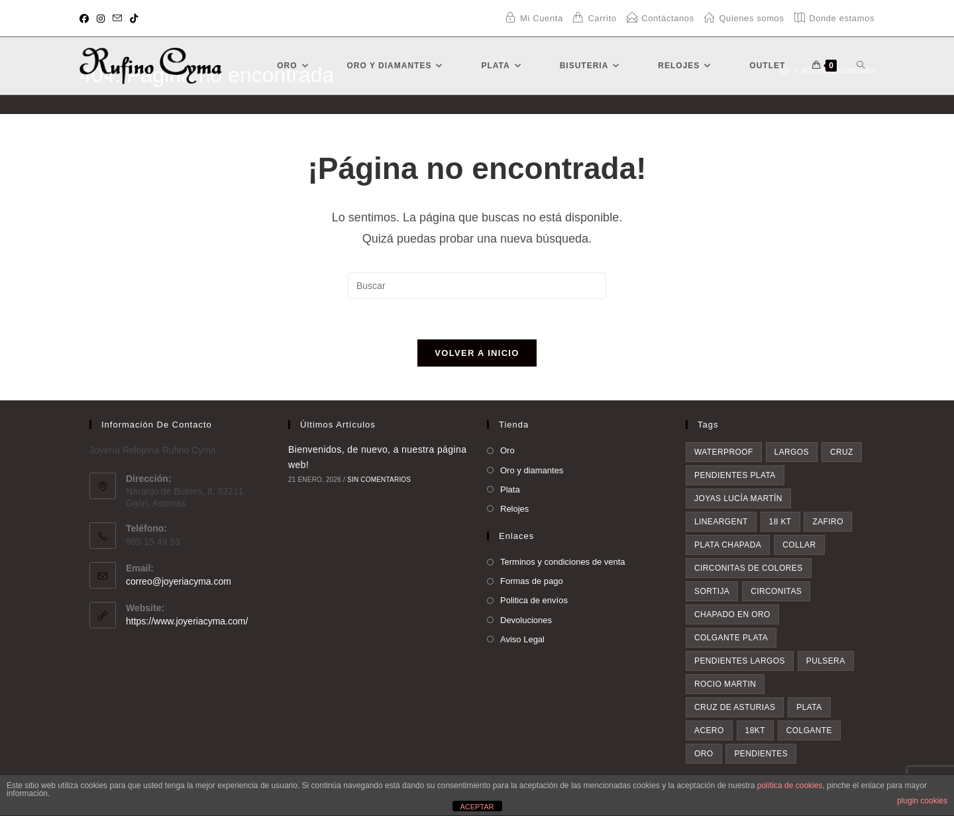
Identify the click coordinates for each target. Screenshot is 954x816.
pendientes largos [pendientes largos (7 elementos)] (739, 661)
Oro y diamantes (531, 470)
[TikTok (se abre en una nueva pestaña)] (134, 18)
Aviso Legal (522, 639)
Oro (507, 450)
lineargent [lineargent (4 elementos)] (721, 521)
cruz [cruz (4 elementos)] (841, 452)
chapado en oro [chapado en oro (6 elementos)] (732, 614)
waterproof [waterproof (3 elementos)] (723, 452)
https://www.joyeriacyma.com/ (187, 621)
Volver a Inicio (477, 353)
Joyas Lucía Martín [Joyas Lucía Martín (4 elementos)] (738, 498)
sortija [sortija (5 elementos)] (711, 591)
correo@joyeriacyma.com (178, 581)
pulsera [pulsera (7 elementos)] (825, 661)
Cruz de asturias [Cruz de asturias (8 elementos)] (734, 707)
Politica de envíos (534, 600)
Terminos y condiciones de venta (562, 562)
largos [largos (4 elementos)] (791, 452)
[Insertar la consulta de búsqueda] (477, 285)
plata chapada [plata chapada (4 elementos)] (727, 545)
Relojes (514, 509)
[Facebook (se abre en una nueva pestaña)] (86, 18)
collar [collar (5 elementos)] (799, 545)
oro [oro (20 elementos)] (704, 753)
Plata (510, 490)
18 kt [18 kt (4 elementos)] (780, 521)
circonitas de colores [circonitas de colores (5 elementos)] (748, 568)
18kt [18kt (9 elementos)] (755, 730)
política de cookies (790, 785)
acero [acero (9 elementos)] (709, 730)
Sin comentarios (379, 479)
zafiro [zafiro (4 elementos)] (827, 521)
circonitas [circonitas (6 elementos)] (776, 591)
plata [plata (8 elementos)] (809, 707)
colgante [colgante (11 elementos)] (809, 730)
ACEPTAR (477, 807)
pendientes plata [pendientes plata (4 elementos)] (735, 475)
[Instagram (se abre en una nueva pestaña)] (101, 18)
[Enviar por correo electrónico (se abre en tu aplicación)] (117, 18)
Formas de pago (531, 581)
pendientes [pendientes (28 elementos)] (761, 753)
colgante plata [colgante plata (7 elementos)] (731, 637)
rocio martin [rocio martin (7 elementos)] (725, 684)
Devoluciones (526, 620)
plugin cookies (922, 800)
